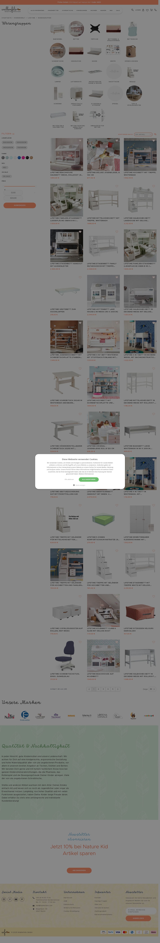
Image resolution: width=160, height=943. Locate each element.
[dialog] (80, 471)
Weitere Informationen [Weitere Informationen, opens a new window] (86, 474)
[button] (80, 485)
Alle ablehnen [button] (69, 479)
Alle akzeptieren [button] (88, 479)
